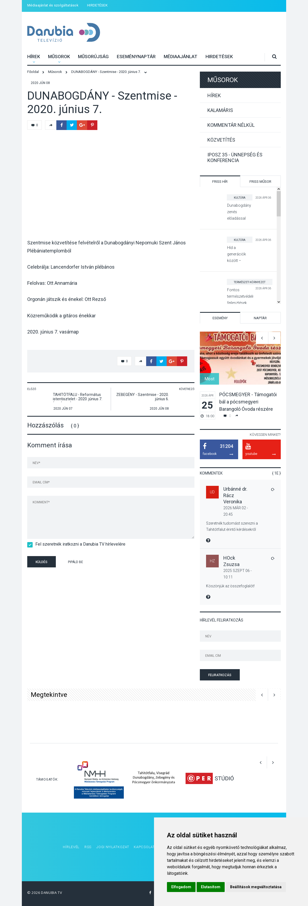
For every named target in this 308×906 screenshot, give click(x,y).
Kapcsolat (144, 847)
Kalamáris (220, 110)
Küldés (41, 562)
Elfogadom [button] (181, 887)
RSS (87, 847)
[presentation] (131, 562)
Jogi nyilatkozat (112, 847)
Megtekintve (49, 694)
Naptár (260, 318)
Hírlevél (71, 847)
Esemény (220, 318)
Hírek (33, 56)
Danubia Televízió (56, 29)
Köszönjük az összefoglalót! (230, 586)
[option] (240, 376)
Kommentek (211, 473)
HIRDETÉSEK (97, 5)
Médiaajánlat (180, 56)
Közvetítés (221, 140)
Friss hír (220, 182)
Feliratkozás (219, 675)
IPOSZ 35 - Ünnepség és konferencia (234, 157)
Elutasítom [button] (210, 887)
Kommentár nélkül (231, 125)
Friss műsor (260, 182)
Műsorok (59, 56)
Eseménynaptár (136, 56)
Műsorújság (93, 56)
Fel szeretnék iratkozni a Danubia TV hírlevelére (78, 544)
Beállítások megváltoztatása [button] (256, 887)
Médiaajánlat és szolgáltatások (52, 5)
